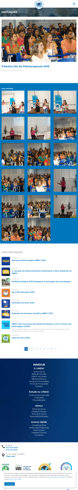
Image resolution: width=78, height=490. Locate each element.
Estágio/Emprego (39, 412)
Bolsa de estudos (39, 374)
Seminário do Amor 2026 (23, 303)
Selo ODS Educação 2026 (23, 292)
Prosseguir (10, 484)
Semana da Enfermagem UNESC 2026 (29, 260)
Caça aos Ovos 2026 (21, 338)
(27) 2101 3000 (11, 450)
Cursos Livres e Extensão (39, 395)
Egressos (39, 386)
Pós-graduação (39, 400)
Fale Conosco (39, 430)
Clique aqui (10, 456)
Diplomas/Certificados (39, 416)
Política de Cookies (15, 479)
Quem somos (39, 372)
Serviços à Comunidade (39, 381)
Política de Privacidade (57, 477)
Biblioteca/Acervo (39, 379)
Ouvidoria (39, 435)
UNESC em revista (39, 377)
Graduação (39, 398)
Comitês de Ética (39, 425)
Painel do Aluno (39, 409)
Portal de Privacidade (39, 384)
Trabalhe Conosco (39, 433)
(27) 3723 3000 (12, 448)
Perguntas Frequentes (39, 428)
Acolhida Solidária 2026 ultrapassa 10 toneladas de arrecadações (41, 282)
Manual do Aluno (39, 414)
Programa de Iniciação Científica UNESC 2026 (32, 313)
